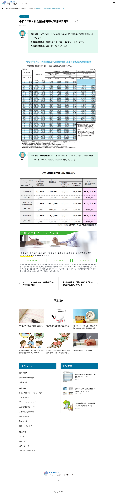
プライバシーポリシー (27, 451)
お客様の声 (23, 382)
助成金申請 (23, 421)
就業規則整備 (24, 416)
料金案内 (22, 432)
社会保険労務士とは (26, 378)
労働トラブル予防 (25, 426)
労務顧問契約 (24, 397)
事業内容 (22, 388)
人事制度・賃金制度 (26, 412)
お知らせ (22, 441)
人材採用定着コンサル (27, 407)
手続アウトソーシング (27, 402)
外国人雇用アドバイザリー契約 (30, 393)
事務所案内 (23, 373)
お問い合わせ (24, 446)
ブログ (24, 16)
